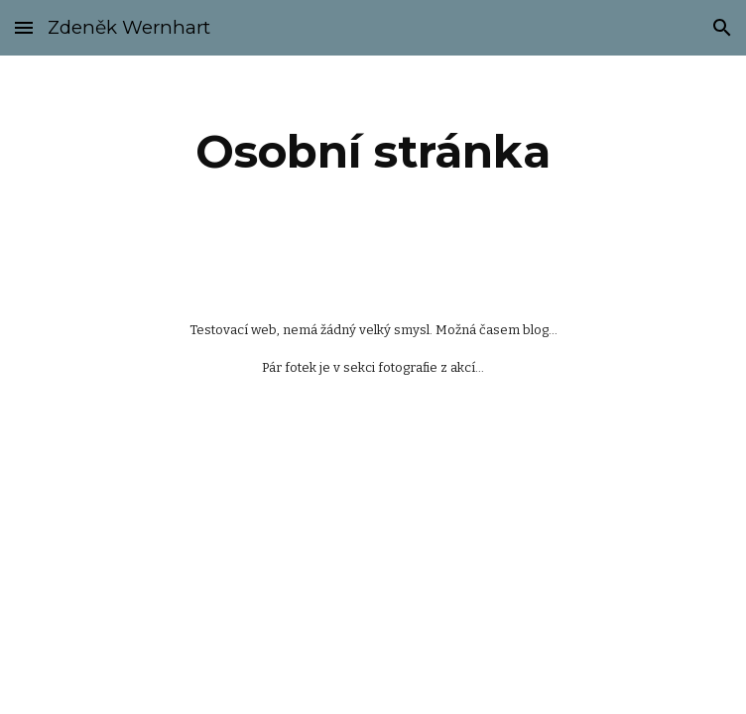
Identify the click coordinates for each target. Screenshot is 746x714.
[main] (372, 151)
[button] (24, 27)
